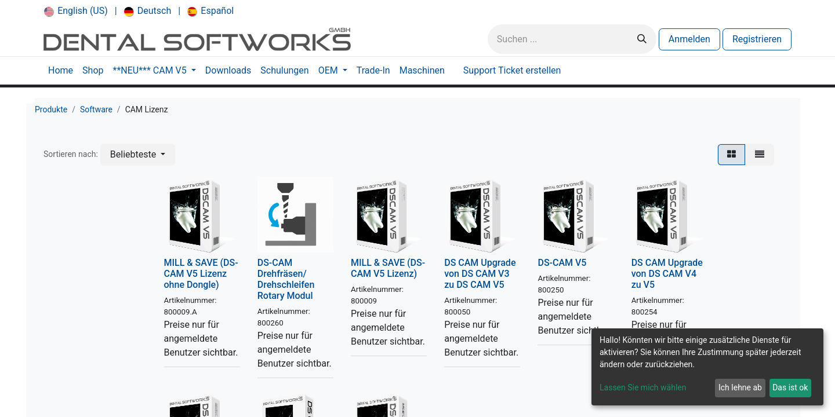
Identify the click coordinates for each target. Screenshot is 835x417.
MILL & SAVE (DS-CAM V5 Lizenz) (388, 268)
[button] (137, 155)
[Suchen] (641, 39)
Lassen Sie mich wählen (643, 387)
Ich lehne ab (740, 387)
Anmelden (689, 39)
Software (96, 109)
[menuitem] (76, 11)
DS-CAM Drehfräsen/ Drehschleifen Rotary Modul (286, 279)
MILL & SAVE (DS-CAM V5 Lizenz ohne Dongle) (201, 273)
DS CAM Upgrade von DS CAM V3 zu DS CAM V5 (479, 273)
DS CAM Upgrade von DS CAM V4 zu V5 (667, 273)
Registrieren (757, 39)
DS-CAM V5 (562, 262)
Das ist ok (790, 387)
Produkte (51, 109)
